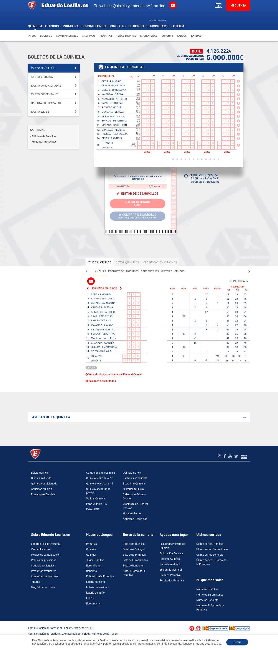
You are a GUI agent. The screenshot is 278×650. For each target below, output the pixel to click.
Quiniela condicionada (44, 483)
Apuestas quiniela (41, 489)
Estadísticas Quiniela (135, 478)
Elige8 (89, 598)
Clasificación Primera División (135, 506)
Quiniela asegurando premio (98, 491)
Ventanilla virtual (41, 549)
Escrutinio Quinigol (171, 569)
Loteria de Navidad (97, 587)
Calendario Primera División (134, 496)
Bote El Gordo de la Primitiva (134, 573)
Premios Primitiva (170, 575)
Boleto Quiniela (40, 472)
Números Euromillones (209, 594)
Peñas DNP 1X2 (126, 35)
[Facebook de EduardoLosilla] (225, 456)
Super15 (167, 35)
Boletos (46, 35)
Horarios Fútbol (132, 513)
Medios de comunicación (45, 554)
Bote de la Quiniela (134, 543)
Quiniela (91, 549)
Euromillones (94, 565)
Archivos (89, 35)
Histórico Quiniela (133, 489)
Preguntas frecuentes (43, 571)
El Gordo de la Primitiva (100, 576)
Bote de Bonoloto (133, 565)
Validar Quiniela (95, 498)
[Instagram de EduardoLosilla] (220, 456)
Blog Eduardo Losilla (43, 587)
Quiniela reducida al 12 (99, 483)
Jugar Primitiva (95, 560)
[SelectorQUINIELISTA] (240, 281)
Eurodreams (93, 603)
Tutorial (35, 581)
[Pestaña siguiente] (249, 271)
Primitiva (91, 543)
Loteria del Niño (95, 592)
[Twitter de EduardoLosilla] (236, 456)
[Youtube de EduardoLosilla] (230, 456)
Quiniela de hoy (132, 472)
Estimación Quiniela (171, 553)
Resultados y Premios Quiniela (172, 546)
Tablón (182, 35)
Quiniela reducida (41, 478)
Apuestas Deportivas (135, 518)
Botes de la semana (138, 535)
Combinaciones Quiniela (100, 472)
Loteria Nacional (96, 581)
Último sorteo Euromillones (212, 549)
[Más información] (239, 81)
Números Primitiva (207, 589)
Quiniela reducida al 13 (99, 478)
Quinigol (91, 554)
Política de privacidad (43, 560)
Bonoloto (91, 571)
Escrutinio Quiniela (134, 483)
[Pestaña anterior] (86, 271)
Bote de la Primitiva (134, 554)
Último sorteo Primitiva (209, 543)
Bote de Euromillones (135, 560)
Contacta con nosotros (44, 576)
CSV (91, 367)
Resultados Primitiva (172, 580)
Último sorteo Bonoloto (209, 554)
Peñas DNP (93, 509)
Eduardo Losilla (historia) (46, 543)
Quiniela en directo (170, 564)
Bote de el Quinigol (134, 549)
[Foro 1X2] (243, 456)
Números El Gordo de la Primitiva (210, 607)
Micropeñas (148, 35)
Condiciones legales (43, 565)
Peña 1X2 (105, 35)
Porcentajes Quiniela (43, 494)
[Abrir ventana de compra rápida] (1, 622)
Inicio (32, 35)
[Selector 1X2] (134, 76)
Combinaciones (67, 35)
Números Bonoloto (207, 600)
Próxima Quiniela (170, 558)
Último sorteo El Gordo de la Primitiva (211, 562)
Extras (196, 35)
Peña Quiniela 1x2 (97, 504)
